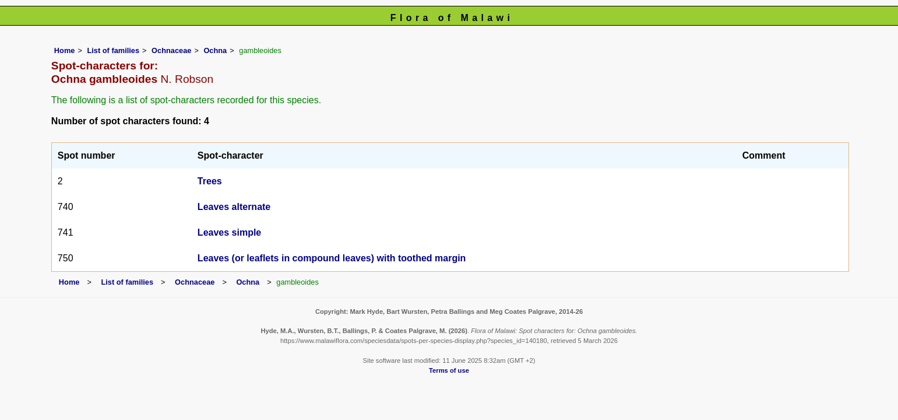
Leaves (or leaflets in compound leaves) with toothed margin (332, 258)
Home (64, 50)
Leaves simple (229, 232)
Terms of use (449, 370)
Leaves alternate (234, 207)
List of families (113, 50)
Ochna (215, 50)
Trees (210, 181)
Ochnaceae (171, 50)
